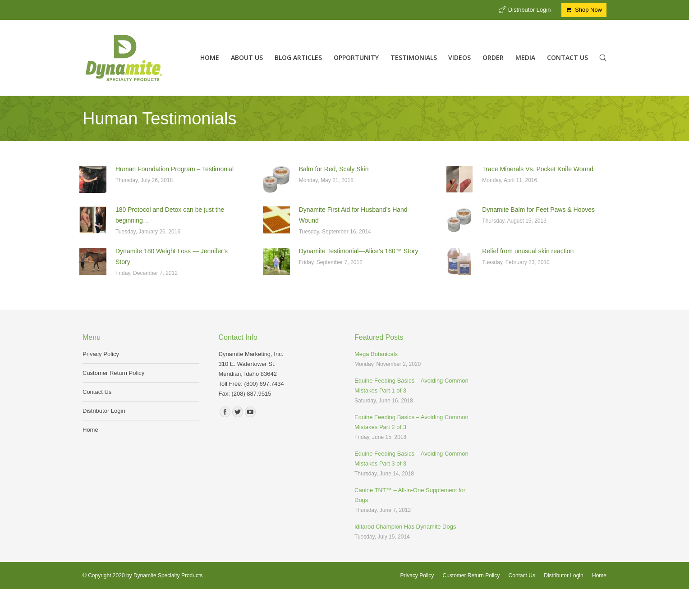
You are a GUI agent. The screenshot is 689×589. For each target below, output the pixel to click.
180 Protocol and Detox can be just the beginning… (169, 215)
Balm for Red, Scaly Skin (334, 169)
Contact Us (97, 391)
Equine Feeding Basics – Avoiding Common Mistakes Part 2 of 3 (411, 422)
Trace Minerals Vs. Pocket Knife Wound (537, 169)
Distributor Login (529, 9)
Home (90, 429)
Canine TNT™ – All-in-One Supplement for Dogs (409, 495)
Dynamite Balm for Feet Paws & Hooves (538, 209)
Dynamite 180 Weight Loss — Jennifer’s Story (171, 256)
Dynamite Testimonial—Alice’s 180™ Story (358, 251)
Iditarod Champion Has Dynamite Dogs (405, 526)
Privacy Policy (101, 354)
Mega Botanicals (376, 354)
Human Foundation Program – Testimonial (174, 169)
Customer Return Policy (113, 373)
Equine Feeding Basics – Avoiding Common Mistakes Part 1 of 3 (411, 385)
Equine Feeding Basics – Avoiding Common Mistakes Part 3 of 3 (411, 458)
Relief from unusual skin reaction (528, 251)
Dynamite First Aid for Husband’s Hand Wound (353, 215)
